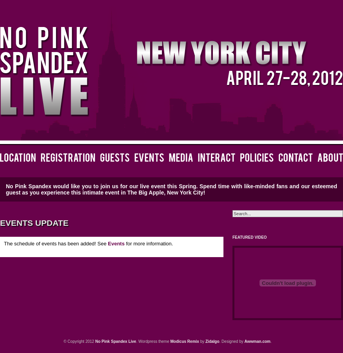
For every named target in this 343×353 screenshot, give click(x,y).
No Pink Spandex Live (115, 341)
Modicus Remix (185, 341)
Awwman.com (258, 341)
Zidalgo (212, 341)
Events (116, 244)
